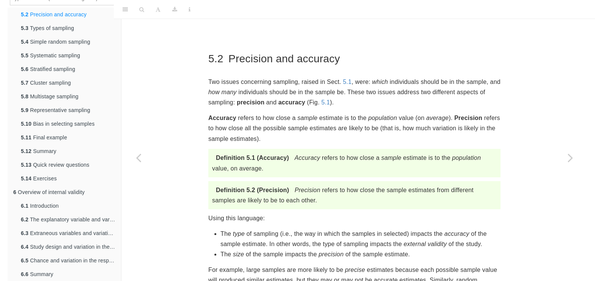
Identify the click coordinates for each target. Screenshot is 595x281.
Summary (38, 151)
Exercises (39, 178)
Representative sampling (55, 110)
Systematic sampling (50, 55)
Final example (44, 137)
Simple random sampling (55, 42)
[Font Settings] (158, 9)
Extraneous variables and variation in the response (71, 233)
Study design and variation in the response (71, 247)
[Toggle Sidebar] (125, 9)
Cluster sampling (46, 83)
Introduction (40, 206)
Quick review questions (55, 165)
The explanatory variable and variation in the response (71, 219)
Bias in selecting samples (57, 124)
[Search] (142, 9)
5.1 (347, 82)
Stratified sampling (48, 69)
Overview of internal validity (49, 192)
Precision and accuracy (54, 14)
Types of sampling (47, 28)
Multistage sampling (50, 96)
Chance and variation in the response (71, 260)
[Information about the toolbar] (189, 9)
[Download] (175, 9)
